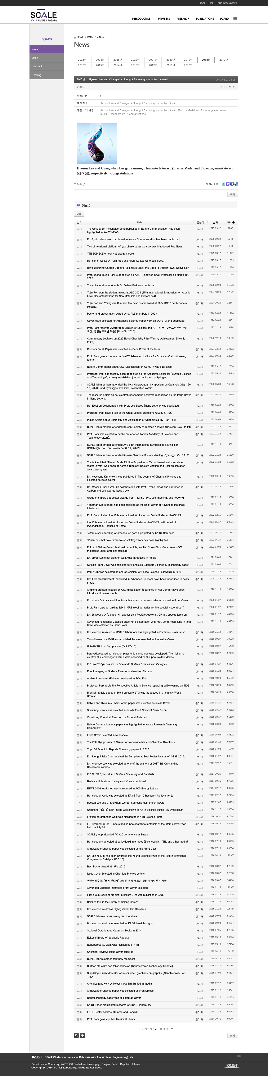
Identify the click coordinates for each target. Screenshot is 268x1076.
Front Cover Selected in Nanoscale (107, 735)
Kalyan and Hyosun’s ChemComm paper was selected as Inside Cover (128, 703)
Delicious (236, 185)
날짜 (215, 222)
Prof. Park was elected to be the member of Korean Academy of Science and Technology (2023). (132, 435)
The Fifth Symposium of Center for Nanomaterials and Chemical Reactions (131, 742)
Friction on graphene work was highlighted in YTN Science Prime (124, 817)
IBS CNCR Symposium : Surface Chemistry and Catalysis (120, 774)
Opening (36, 75)
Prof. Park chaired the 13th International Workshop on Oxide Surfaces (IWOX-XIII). (135, 515)
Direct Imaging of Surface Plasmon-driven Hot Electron (119, 671)
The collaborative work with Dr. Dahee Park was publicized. (121, 285)
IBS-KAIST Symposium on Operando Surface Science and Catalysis (127, 664)
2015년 (100, 65)
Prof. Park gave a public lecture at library (111, 1019)
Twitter (223, 185)
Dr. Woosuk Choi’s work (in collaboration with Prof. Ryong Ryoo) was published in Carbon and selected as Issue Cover (135, 488)
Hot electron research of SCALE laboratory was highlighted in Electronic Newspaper (136, 632)
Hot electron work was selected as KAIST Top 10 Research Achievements (130, 795)
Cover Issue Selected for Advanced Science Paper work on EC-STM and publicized (135, 320)
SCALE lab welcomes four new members (111, 959)
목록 (232, 194)
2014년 (117, 65)
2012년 (153, 65)
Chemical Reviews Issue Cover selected (110, 951)
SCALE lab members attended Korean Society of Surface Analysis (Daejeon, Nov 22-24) (139, 427)
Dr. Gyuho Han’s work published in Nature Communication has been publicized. (133, 239)
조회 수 (230, 222)
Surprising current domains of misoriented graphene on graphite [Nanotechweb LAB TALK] (136, 974)
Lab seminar (38, 66)
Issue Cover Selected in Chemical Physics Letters (116, 873)
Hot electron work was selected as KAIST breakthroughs (120, 923)
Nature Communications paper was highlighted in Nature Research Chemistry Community (132, 726)
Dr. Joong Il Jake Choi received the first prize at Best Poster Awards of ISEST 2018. (136, 756)
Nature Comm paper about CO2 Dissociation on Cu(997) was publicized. (130, 366)
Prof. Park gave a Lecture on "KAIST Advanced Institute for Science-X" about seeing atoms (136, 357)
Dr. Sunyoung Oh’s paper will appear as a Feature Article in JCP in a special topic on (137, 614)
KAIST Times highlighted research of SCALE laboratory (119, 1005)
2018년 (206, 60)
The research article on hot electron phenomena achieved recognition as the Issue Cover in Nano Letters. (139, 396)
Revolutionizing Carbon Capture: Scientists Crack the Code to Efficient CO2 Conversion (138, 267)
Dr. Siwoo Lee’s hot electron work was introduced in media (121, 557)
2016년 (82, 65)
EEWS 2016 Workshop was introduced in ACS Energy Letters (122, 788)
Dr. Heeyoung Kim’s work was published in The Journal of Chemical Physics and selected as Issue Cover (134, 478)
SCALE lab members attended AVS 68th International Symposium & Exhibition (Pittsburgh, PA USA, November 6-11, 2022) (132, 446)
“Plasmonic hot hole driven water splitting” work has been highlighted (127, 540)
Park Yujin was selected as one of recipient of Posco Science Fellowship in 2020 (134, 572)
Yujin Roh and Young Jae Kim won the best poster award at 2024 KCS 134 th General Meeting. (137, 304)
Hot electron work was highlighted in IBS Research (116, 909)
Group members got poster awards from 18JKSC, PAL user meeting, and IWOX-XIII (136, 497)
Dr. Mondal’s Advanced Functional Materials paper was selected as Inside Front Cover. (138, 600)
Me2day (227, 185)
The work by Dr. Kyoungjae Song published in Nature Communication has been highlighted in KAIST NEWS (133, 230)
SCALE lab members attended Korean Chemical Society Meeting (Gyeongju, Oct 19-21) (138, 455)
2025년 (82, 60)
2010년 (188, 65)
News (35, 49)
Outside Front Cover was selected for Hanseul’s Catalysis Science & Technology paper (137, 564)
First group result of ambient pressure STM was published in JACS (125, 895)
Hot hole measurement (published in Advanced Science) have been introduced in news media (138, 580)
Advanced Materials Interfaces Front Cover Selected (117, 887)
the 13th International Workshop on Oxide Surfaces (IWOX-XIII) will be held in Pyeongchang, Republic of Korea (132, 524)
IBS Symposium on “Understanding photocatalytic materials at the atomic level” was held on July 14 (136, 825)
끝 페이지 (166, 1028)
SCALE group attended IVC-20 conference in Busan (117, 834)
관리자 (80, 86)
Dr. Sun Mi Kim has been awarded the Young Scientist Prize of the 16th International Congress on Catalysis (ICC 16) (136, 857)
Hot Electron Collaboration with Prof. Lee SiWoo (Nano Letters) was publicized (133, 405)
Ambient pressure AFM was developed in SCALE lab (117, 678)
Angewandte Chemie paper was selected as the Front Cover (122, 848)
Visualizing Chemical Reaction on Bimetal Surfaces (117, 717)
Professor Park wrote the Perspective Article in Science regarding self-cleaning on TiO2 (138, 685)
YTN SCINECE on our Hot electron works (110, 253)
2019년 (188, 60)
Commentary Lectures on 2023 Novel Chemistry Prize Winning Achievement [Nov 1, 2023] (136, 340)
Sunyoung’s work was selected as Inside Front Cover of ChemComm (127, 710)
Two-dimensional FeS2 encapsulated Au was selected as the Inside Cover (130, 639)
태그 (82, 1035)
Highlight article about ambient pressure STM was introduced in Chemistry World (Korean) (134, 694)
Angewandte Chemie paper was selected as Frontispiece (120, 990)
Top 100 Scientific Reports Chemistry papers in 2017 (118, 749)
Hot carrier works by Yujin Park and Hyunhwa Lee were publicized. (125, 260)
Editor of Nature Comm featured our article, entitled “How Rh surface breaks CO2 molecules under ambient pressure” (135, 548)
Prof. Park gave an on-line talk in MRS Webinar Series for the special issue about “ (135, 607)
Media (35, 57)
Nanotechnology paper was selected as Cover (114, 997)
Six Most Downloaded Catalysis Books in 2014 (114, 930)
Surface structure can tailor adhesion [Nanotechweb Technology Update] (130, 966)
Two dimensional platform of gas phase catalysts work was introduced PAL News (134, 246)
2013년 (135, 65)
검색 (76, 1035)
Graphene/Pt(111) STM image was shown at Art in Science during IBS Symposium (135, 809)
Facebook (231, 185)
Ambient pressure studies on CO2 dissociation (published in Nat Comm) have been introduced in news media (135, 591)
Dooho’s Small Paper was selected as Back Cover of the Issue (123, 349)
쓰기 (232, 1035)
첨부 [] (82, 184)
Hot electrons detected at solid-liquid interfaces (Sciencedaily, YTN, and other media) (137, 841)
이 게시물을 (212, 184)
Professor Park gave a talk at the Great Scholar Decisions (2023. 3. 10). (129, 412)
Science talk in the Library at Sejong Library (112, 902)
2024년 (100, 60)
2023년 (117, 60)
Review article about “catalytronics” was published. (117, 781)
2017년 (223, 60)
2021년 (153, 60)
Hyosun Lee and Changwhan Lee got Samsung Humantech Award (128, 79)
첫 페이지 (145, 1028)
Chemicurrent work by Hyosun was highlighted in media (119, 983)
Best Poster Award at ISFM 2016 (106, 866)
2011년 (170, 65)
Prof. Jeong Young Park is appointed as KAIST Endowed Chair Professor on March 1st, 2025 (138, 276)
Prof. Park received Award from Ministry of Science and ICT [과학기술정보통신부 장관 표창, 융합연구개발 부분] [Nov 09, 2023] (137, 329)
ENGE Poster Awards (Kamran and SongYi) (112, 1012)
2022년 (135, 60)
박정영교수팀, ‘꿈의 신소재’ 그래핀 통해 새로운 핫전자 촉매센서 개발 (127, 880)
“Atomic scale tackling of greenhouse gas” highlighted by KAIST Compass (130, 533)
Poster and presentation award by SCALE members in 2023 (122, 313)
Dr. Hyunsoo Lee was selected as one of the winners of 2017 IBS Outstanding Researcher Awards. (132, 765)
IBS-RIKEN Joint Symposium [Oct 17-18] (111, 646)
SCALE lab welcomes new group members (112, 916)
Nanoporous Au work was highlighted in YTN (113, 944)
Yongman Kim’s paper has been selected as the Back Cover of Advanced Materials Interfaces (136, 506)
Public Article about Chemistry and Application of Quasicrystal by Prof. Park (131, 419)
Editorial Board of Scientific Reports (108, 937)
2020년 (170, 60)
